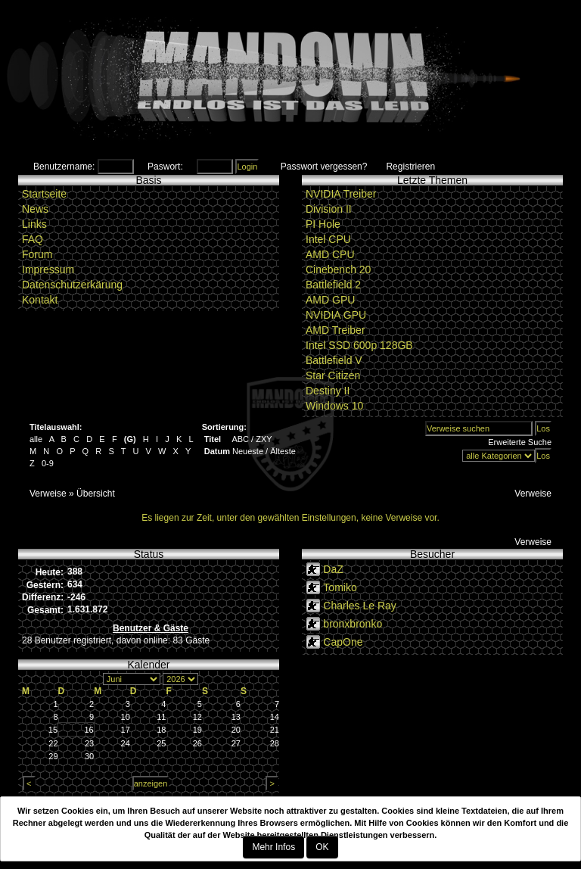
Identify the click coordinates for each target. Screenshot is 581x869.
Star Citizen (333, 375)
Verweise (48, 493)
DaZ (333, 569)
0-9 (48, 463)
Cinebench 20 (338, 269)
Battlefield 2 (333, 285)
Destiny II (328, 391)
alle (36, 439)
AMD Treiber (335, 330)
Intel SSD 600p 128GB (359, 345)
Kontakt (39, 300)
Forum (37, 254)
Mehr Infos (273, 847)
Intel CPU (328, 239)
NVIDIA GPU (336, 315)
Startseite (44, 194)
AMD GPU (330, 300)
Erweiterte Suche (519, 442)
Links (34, 224)
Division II (329, 209)
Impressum (48, 269)
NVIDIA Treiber (341, 194)
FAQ (32, 239)
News (35, 209)
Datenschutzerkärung (72, 285)
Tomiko (339, 587)
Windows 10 (334, 406)
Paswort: (165, 166)
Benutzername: (64, 166)
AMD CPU (330, 254)
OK (321, 847)
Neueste (247, 451)
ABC (240, 439)
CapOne (342, 642)
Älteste (283, 451)
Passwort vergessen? (324, 166)
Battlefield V (334, 360)
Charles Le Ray (359, 606)
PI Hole (323, 224)
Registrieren (410, 166)
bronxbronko (352, 624)
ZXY (264, 439)
